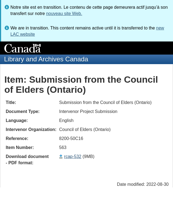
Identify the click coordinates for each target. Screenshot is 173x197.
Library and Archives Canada (46, 59)
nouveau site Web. (64, 13)
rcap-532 (72, 156)
